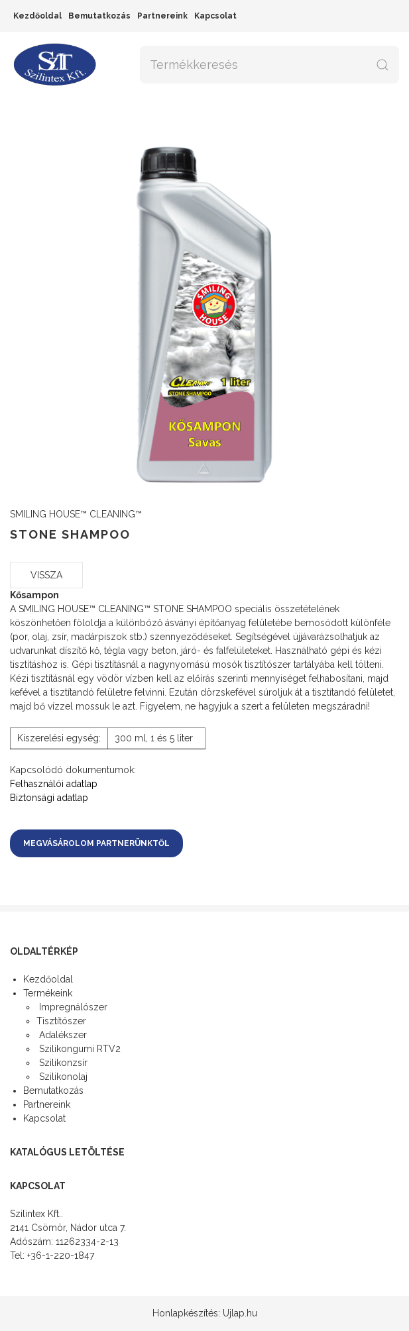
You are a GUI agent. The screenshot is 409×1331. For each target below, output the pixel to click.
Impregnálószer (71, 1007)
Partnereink (162, 16)
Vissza (46, 575)
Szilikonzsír (62, 1062)
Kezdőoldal (37, 16)
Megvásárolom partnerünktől (96, 843)
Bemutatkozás (99, 16)
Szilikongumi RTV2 (78, 1048)
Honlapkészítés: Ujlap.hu (204, 1313)
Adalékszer (61, 1035)
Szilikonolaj (62, 1076)
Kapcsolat (215, 16)
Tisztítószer (61, 1021)
